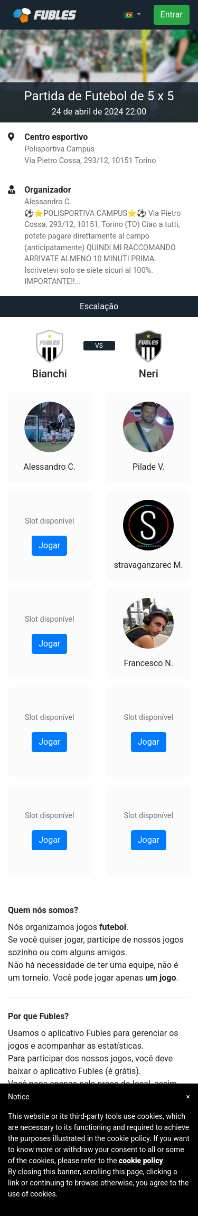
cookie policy (141, 1160)
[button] (132, 14)
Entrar (172, 15)
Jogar (49, 545)
